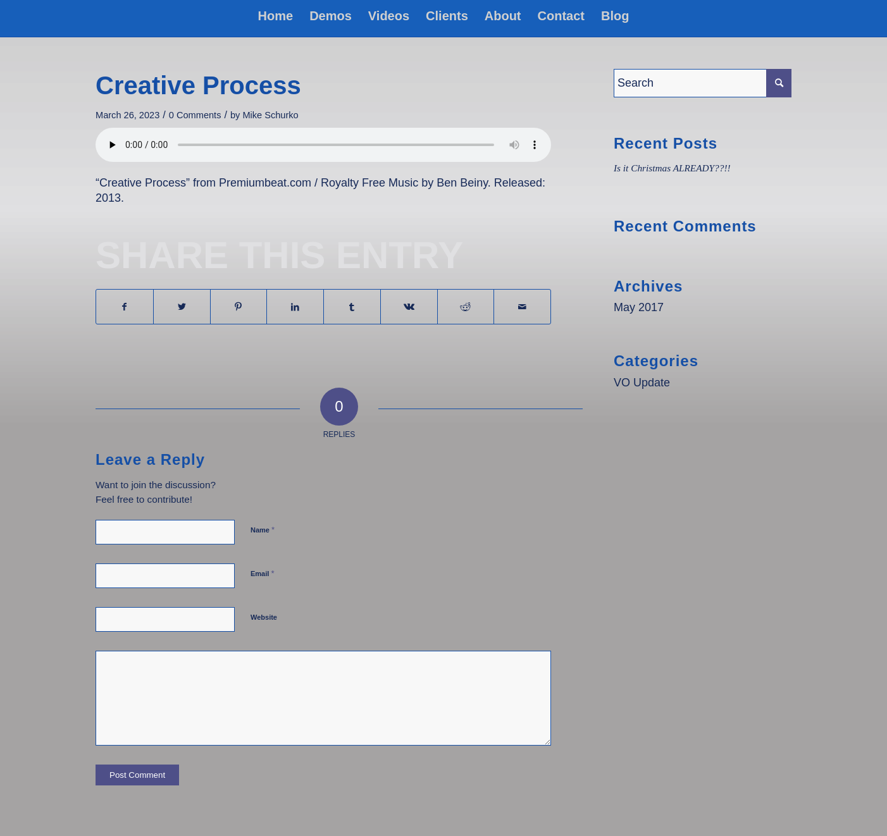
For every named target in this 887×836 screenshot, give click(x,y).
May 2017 (639, 307)
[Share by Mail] (522, 307)
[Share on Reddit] (466, 307)
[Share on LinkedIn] (295, 307)
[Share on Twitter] (182, 307)
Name (263, 529)
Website (264, 617)
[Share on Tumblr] (352, 307)
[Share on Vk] (409, 307)
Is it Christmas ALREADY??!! (672, 168)
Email (262, 573)
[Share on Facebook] (124, 307)
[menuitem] (276, 16)
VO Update (642, 382)
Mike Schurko (270, 115)
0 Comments (195, 115)
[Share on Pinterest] (239, 307)
